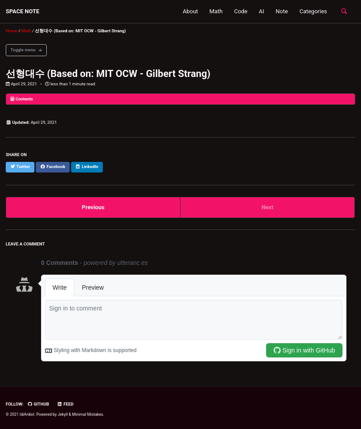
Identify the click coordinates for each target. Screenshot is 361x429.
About (190, 11)
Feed (65, 404)
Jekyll (63, 414)
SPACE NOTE (22, 11)
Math (216, 11)
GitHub (38, 404)
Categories (313, 11)
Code (240, 11)
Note (282, 11)
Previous (93, 207)
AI (261, 11)
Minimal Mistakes (87, 414)
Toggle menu (23, 49)
